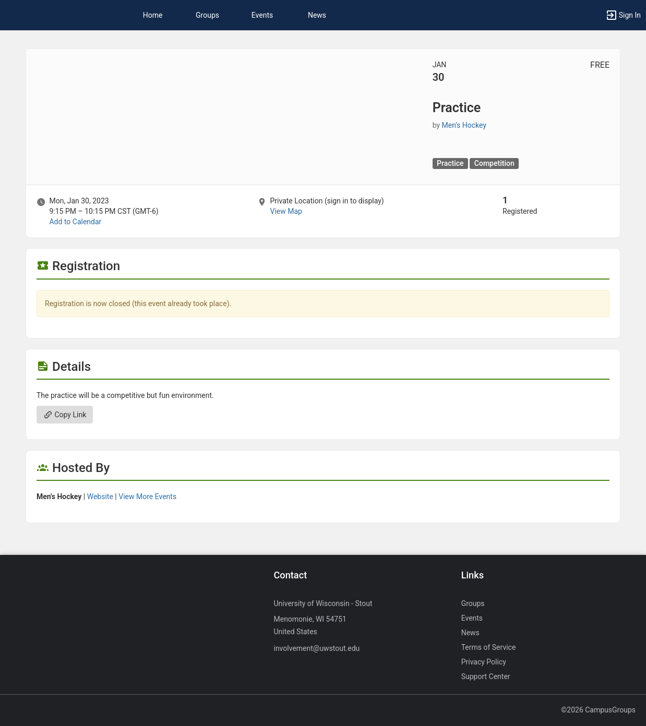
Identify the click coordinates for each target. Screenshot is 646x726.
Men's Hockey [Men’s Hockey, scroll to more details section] (464, 125)
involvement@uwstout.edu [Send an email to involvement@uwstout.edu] (316, 648)
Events (262, 15)
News (317, 15)
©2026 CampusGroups (598, 710)
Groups (207, 15)
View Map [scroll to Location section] (286, 211)
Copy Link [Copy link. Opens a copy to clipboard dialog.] (64, 414)
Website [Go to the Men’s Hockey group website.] (100, 496)
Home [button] (153, 15)
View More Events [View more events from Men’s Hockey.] (147, 496)
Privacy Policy (483, 662)
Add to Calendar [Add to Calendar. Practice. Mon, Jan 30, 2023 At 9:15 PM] (75, 221)
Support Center (485, 676)
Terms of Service (488, 647)
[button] (623, 15)
